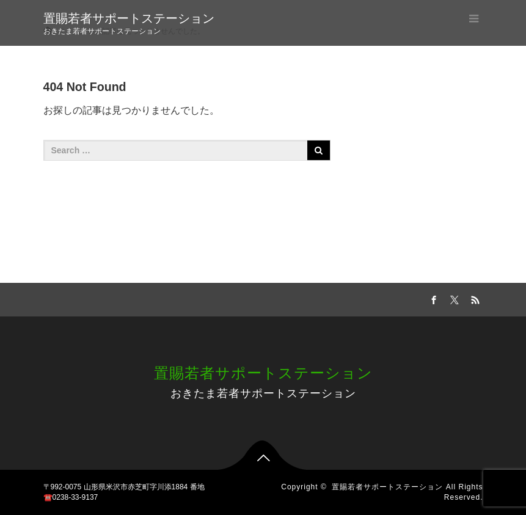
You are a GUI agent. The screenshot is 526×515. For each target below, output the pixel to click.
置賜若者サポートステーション (128, 18)
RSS (474, 298)
